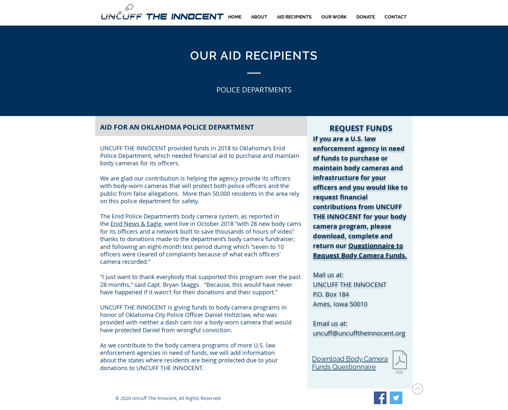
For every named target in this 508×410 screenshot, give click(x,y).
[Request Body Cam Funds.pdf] (399, 363)
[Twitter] (396, 398)
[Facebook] (380, 398)
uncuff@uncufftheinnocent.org (359, 333)
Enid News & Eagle (135, 224)
